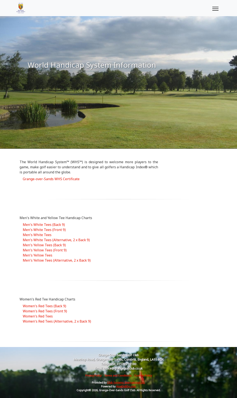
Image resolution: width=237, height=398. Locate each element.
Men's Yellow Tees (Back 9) (44, 245)
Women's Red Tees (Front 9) (45, 311)
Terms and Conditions (117, 375)
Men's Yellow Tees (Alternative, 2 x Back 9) (57, 260)
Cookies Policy (143, 375)
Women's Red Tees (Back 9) (44, 306)
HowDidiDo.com (126, 386)
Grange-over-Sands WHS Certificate (51, 179)
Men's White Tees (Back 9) (44, 224)
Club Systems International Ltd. (126, 382)
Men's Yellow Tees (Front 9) (45, 250)
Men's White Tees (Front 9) (44, 229)
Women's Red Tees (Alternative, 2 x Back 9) (57, 321)
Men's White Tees (37, 234)
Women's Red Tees (38, 316)
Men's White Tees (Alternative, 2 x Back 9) (56, 240)
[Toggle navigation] (215, 8)
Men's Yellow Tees (37, 255)
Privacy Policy (93, 375)
